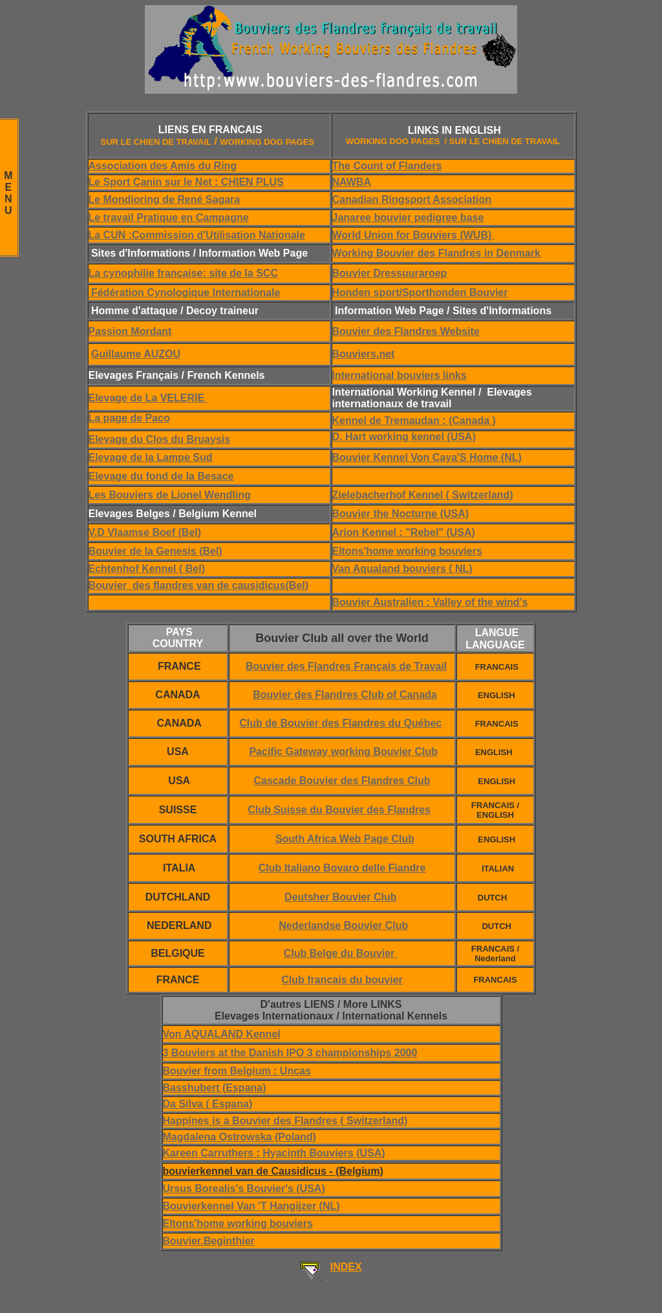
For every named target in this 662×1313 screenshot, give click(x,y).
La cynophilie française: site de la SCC (183, 273)
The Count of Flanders (387, 165)
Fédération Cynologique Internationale (185, 292)
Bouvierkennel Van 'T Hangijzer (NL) (251, 1206)
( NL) (459, 568)
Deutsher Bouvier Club (340, 896)
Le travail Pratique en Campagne (169, 217)
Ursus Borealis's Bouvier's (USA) (244, 1188)
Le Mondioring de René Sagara (164, 199)
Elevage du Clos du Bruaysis (160, 439)
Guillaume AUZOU (135, 353)
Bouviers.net (363, 353)
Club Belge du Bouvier (341, 953)
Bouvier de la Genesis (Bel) (155, 551)
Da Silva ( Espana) (208, 1103)
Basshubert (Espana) (214, 1087)
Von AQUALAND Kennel (222, 1034)
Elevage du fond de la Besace (161, 476)
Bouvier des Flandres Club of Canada (345, 694)
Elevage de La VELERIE (148, 397)
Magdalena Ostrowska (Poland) (239, 1136)
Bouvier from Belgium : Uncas (237, 1070)
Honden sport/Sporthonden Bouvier (420, 292)
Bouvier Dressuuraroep (389, 273)
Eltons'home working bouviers (407, 551)
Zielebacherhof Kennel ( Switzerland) (422, 494)
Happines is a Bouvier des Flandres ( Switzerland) (285, 1120)
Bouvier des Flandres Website (406, 331)
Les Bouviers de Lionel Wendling (170, 494)
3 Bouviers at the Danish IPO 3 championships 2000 (290, 1052)
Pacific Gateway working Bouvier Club (343, 751)
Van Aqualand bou (377, 568)
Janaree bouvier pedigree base (408, 217)
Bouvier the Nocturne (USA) (400, 513)
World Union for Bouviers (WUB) (413, 235)
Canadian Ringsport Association (412, 199)
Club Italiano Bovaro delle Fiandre (342, 867)
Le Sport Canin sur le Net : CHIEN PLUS (186, 181)
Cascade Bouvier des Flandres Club (342, 780)
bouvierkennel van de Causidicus (273, 1171)
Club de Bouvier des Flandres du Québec (340, 723)
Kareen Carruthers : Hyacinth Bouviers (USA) (274, 1153)
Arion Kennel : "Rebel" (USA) (403, 532)
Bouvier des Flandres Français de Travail (346, 666)
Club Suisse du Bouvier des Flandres (339, 809)
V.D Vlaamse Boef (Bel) (145, 532)
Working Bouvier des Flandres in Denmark (436, 253)
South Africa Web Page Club (344, 838)
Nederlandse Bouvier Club (343, 925)
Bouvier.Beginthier (209, 1240)
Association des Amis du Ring (163, 165)
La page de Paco (129, 417)
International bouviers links (399, 375)
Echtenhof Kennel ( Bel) (147, 568)
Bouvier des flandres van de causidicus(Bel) (199, 585)
